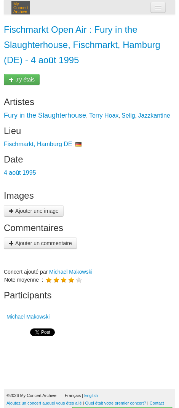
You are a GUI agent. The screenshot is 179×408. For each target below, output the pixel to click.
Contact (157, 403)
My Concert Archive (20, 8)
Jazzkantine (154, 115)
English (91, 395)
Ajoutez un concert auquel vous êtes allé (44, 403)
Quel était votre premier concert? (115, 403)
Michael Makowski (71, 272)
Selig (128, 115)
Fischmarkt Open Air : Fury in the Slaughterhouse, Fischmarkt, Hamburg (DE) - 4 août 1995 (82, 44)
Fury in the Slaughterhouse (45, 115)
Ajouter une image (34, 211)
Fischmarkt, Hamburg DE (38, 144)
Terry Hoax (103, 115)
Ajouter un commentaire (40, 243)
